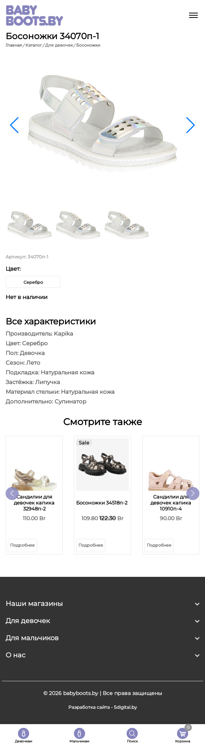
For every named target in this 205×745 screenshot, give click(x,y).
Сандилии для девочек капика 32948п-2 (34, 503)
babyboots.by (80, 693)
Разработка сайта (89, 707)
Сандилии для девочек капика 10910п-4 (170, 503)
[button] (191, 125)
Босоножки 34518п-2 (101, 503)
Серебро (33, 282)
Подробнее (22, 545)
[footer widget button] (102, 603)
